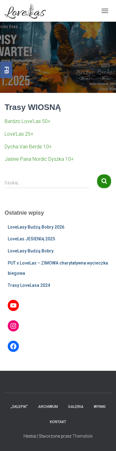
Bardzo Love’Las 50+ (27, 121)
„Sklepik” (19, 407)
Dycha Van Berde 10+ (28, 147)
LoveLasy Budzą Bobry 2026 (36, 227)
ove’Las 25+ (20, 134)
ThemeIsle (82, 436)
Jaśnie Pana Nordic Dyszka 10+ (39, 159)
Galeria (76, 407)
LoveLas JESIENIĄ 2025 (31, 238)
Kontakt (58, 422)
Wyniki (99, 407)
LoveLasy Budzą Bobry (31, 250)
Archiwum (48, 407)
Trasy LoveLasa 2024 (29, 285)
